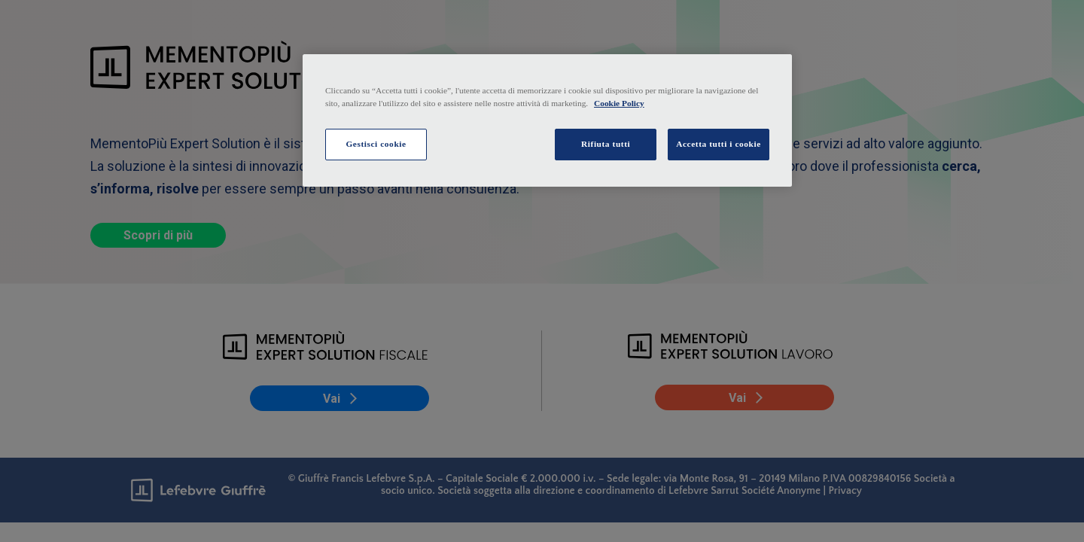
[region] (547, 120)
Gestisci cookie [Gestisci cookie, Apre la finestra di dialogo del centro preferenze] (376, 143)
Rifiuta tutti (605, 143)
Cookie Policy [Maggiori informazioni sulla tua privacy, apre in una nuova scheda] (619, 103)
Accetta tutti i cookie (718, 143)
